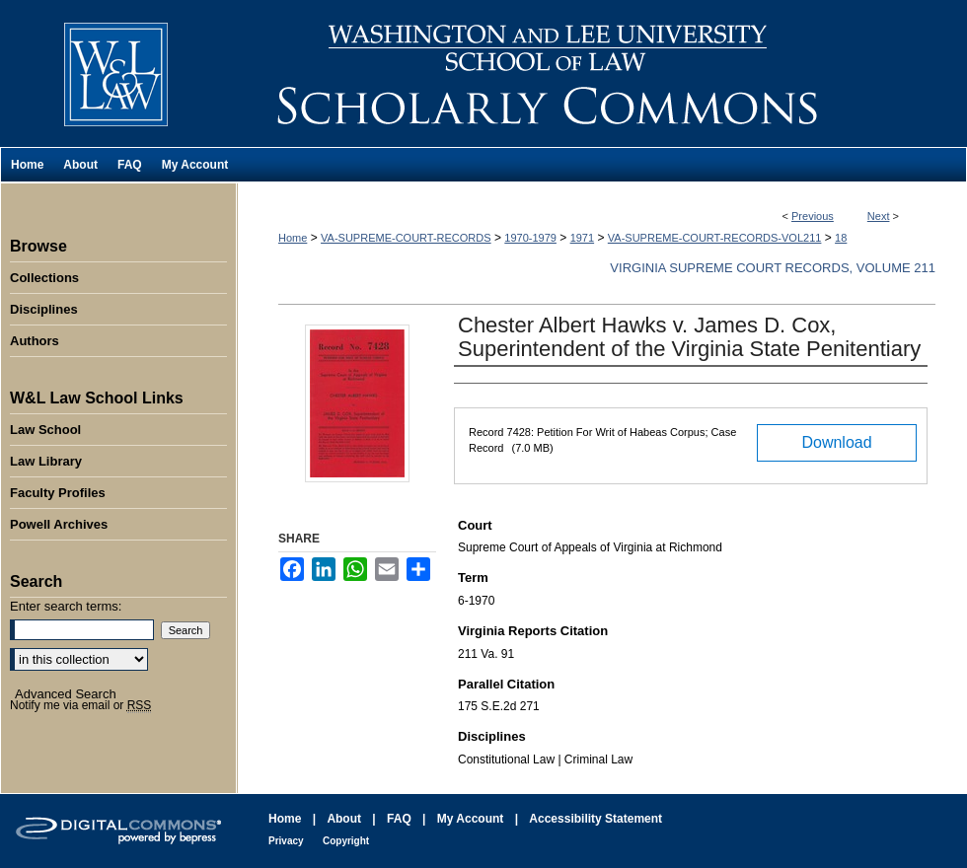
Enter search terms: (65, 606)
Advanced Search (65, 694)
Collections (44, 277)
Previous (812, 216)
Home (292, 238)
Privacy (286, 840)
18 (841, 238)
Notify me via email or (80, 705)
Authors (34, 340)
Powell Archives (59, 524)
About (344, 819)
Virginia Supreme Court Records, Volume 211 (772, 267)
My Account (470, 819)
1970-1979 (530, 238)
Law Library (46, 461)
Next (878, 216)
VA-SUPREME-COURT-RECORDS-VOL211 (715, 238)
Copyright (346, 840)
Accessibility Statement (595, 819)
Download (836, 442)
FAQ (399, 819)
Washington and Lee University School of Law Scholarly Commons (602, 73)
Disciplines (44, 309)
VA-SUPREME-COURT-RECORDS (406, 238)
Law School (45, 429)
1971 (582, 238)
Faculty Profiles (58, 492)
